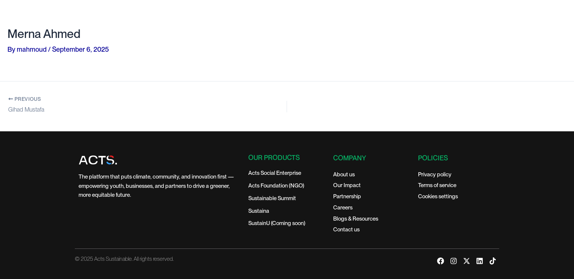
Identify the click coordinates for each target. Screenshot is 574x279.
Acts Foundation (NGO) (276, 185)
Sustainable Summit (272, 198)
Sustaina (258, 211)
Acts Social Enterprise (274, 173)
